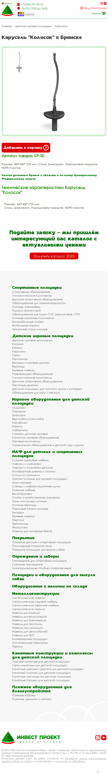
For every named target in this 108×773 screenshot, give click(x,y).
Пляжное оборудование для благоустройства (42, 689)
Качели (17, 347)
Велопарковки (22, 493)
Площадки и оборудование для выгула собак (53, 577)
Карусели (61, 26)
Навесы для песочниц (27, 624)
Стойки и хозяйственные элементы (36, 497)
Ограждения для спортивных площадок (39, 560)
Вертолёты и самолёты (28, 418)
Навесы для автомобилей (29, 631)
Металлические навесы (28, 597)
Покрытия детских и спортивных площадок (41, 542)
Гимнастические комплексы (32, 295)
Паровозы (19, 411)
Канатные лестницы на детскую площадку (41, 676)
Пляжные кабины (23, 490)
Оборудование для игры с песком (36, 392)
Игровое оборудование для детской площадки (51, 401)
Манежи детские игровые (30, 433)
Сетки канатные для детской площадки (39, 665)
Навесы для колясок (26, 612)
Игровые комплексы (26, 441)
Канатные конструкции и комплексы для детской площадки (52, 655)
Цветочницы (20, 523)
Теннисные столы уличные (30, 329)
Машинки (19, 407)
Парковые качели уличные (30, 508)
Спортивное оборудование (31, 291)
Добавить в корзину (26, 147)
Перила (17, 646)
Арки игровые (21, 482)
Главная (7, 26)
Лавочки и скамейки (26, 463)
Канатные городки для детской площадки (41, 680)
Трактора (18, 415)
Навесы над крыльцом (27, 627)
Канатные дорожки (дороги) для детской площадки (48, 669)
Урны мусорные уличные (29, 501)
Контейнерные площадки (29, 639)
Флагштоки (20, 527)
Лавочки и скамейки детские (32, 467)
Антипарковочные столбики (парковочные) (42, 568)
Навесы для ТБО (23, 635)
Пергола (18, 519)
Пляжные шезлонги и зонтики (32, 699)
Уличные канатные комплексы (33, 318)
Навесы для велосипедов (29, 616)
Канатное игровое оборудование (35, 437)
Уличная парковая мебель (30, 460)
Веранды (18, 366)
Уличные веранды (24, 505)
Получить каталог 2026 (54, 256)
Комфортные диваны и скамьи (33, 471)
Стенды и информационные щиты (36, 486)
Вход (87, 8)
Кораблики (19, 422)
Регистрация (98, 8)
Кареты (17, 426)
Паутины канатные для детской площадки (41, 661)
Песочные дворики (25, 385)
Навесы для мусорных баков (32, 531)
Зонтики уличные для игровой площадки (39, 478)
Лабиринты (20, 430)
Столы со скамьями (26, 475)
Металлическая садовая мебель (35, 601)
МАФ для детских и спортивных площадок (47, 454)
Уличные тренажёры (26, 306)
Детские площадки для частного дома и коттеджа (47, 388)
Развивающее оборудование (32, 373)
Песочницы (20, 359)
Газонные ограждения (27, 564)
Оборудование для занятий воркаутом (39, 303)
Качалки (18, 344)
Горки (16, 355)
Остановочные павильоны (30, 642)
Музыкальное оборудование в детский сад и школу (48, 445)
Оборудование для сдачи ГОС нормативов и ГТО (46, 314)
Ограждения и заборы (35, 556)
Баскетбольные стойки (28, 321)
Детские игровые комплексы (32, 340)
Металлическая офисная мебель (35, 605)
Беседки (18, 512)
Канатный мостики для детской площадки (41, 672)
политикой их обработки (70, 761)
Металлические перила (28, 609)
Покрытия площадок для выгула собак (38, 549)
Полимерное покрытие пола (32, 545)
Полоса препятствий (26, 310)
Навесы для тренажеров (29, 620)
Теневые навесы (23, 370)
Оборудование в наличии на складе (49, 586)
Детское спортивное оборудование (37, 299)
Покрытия (23, 538)
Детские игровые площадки (33, 26)
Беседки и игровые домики (31, 362)
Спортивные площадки (37, 287)
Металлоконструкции (35, 593)
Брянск (8, 3)
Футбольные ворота (25, 325)
